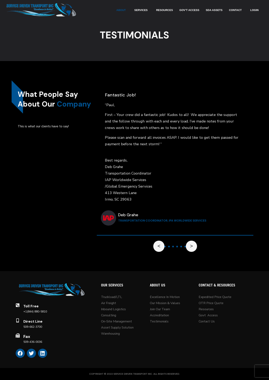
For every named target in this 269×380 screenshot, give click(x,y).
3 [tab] (169, 246)
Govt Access (208, 315)
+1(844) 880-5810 (35, 311)
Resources (206, 309)
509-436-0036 (32, 342)
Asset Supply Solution (117, 327)
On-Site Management (116, 321)
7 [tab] (185, 246)
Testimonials (159, 321)
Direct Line (32, 321)
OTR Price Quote (211, 303)
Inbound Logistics (113, 309)
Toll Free (31, 306)
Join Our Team (160, 309)
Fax (26, 336)
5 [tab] (177, 246)
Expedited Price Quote (215, 297)
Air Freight (108, 303)
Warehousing (110, 333)
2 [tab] (165, 246)
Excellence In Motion (165, 297)
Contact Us (207, 321)
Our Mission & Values (165, 303)
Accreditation (159, 315)
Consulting (108, 315)
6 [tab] (181, 246)
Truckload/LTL (111, 297)
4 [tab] (173, 246)
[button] (165, 246)
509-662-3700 (32, 327)
